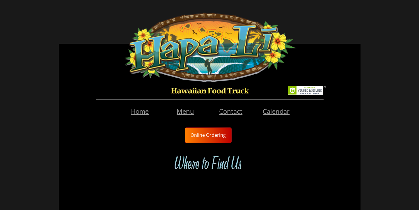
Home (140, 111)
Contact (230, 111)
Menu (185, 111)
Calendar (276, 111)
